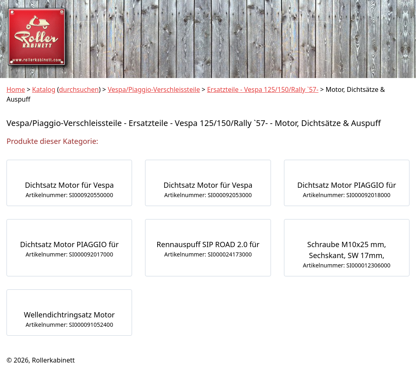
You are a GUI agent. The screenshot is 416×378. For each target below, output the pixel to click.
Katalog (43, 89)
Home (15, 89)
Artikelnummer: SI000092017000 (69, 254)
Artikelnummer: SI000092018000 (346, 195)
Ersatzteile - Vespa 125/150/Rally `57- (262, 89)
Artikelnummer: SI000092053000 (207, 195)
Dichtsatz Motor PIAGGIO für (346, 185)
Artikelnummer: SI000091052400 (69, 324)
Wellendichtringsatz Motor (69, 314)
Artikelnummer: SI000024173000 (207, 254)
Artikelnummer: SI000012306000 (346, 265)
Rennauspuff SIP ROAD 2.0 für (207, 244)
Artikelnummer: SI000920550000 (69, 195)
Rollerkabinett (53, 360)
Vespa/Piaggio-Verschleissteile (154, 89)
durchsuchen (79, 89)
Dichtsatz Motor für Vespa (69, 185)
